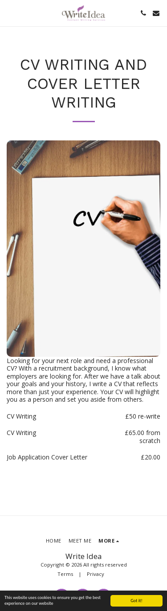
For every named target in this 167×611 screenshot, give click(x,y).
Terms (65, 574)
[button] (9, 13)
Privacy (95, 574)
